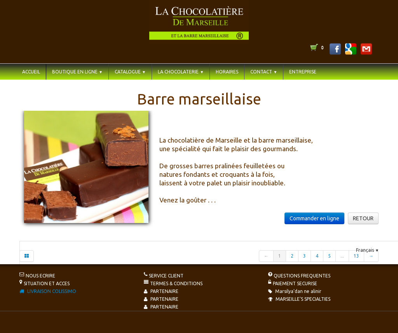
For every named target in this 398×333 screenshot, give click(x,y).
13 (356, 255)
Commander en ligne (314, 218)
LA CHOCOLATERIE (181, 71)
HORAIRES (227, 71)
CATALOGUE (130, 71)
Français (367, 250)
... (342, 255)
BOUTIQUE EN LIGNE (77, 71)
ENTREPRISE (302, 71)
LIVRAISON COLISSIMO (47, 291)
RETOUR (363, 218)
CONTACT (263, 71)
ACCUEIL (31, 71)
